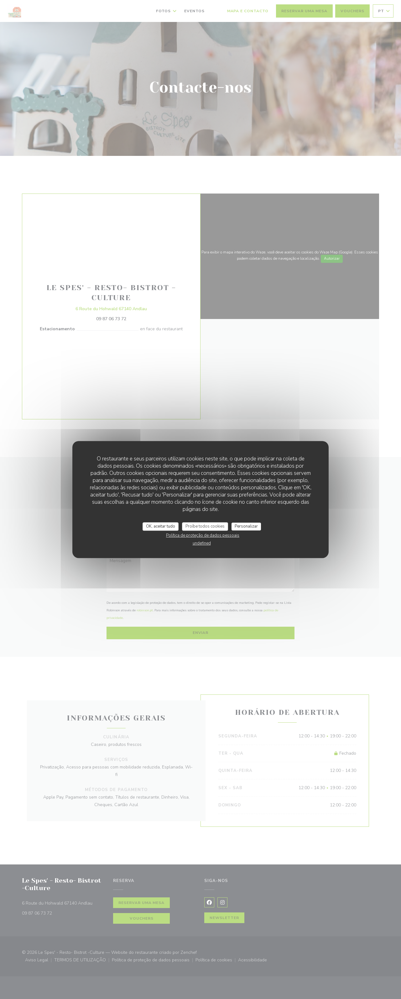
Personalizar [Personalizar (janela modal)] (246, 526)
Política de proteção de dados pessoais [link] (202, 535)
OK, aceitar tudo (160, 526)
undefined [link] (202, 543)
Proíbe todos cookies (205, 526)
